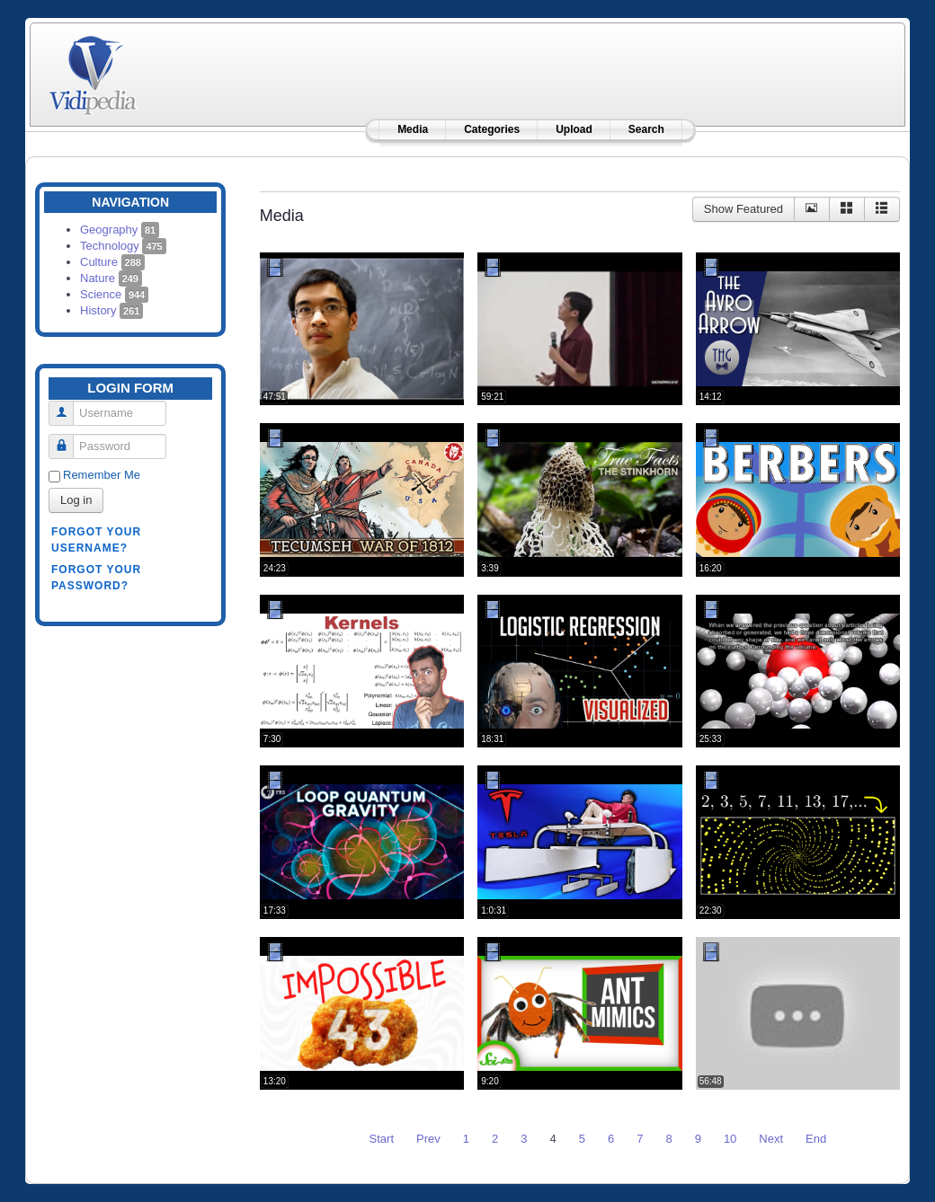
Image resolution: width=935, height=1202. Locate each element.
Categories (492, 129)
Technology (123, 245)
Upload (574, 129)
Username (67, 405)
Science (114, 294)
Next (771, 1138)
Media (412, 129)
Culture (112, 262)
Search (646, 129)
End (816, 1138)
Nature (111, 278)
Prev (428, 1138)
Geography (119, 229)
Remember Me (101, 475)
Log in (76, 500)
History (111, 310)
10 (730, 1138)
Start (382, 1138)
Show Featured (743, 209)
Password (67, 438)
